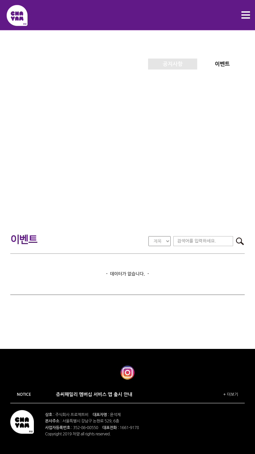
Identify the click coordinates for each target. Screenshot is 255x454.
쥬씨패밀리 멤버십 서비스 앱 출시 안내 (94, 394)
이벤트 (222, 64)
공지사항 (173, 64)
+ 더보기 (230, 394)
